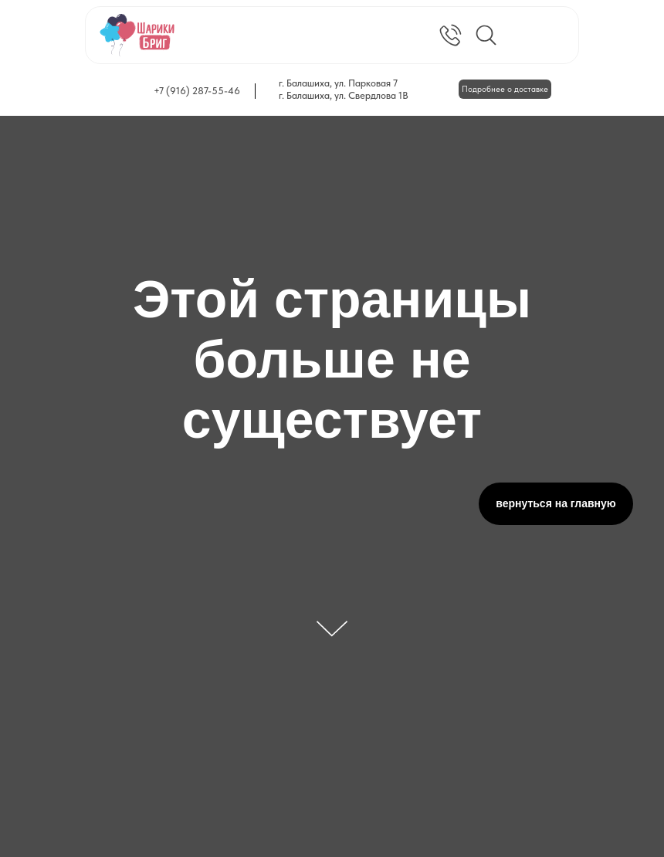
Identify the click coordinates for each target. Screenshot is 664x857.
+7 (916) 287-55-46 (197, 91)
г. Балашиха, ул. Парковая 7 (338, 83)
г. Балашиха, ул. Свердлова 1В (343, 95)
